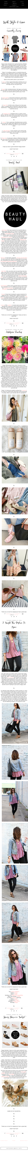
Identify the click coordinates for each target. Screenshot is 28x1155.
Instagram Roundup (14, 332)
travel (6, 3)
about (14, 1)
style (22, 1)
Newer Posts (23, 1140)
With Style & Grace (14, 22)
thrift (5, 5)
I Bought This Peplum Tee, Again (14, 625)
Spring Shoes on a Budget (14, 1017)
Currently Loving (14, 31)
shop (23, 5)
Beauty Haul (14, 163)
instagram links (14, 6)
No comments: (17, 153)
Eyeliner (3, 305)
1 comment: (16, 1008)
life (23, 3)
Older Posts (4, 1140)
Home (13, 1140)
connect (14, 5)
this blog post (11, 677)
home (5, 1)
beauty (15, 3)
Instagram (24, 390)
